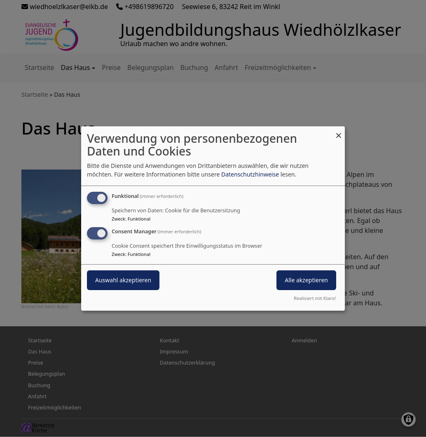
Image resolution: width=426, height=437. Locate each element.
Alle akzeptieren (306, 280)
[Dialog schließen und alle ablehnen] (338, 131)
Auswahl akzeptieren (123, 280)
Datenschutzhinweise (250, 174)
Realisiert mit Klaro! (315, 298)
